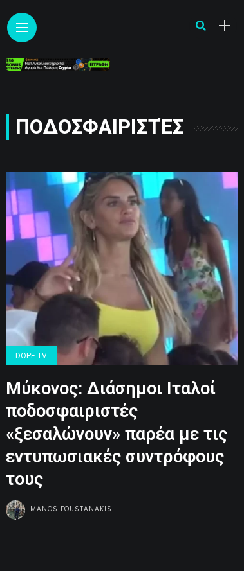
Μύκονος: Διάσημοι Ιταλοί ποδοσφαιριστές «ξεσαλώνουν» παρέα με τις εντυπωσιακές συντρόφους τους (116, 433)
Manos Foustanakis (71, 509)
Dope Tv (31, 355)
